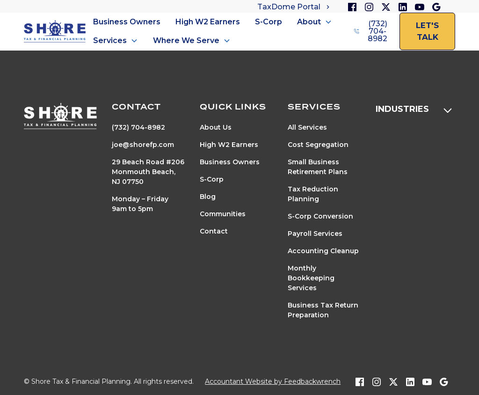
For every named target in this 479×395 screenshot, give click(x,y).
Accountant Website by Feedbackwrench (273, 381)
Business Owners (126, 21)
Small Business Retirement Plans (318, 167)
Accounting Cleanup (323, 251)
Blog (208, 196)
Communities (223, 214)
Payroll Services (315, 233)
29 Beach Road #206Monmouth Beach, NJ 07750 (148, 172)
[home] (55, 31)
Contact (214, 231)
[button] (315, 22)
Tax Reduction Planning (313, 194)
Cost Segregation (318, 144)
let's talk (427, 31)
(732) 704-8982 (138, 127)
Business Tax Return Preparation (323, 310)
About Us (216, 127)
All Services (307, 127)
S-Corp (268, 21)
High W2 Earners (207, 21)
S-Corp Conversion (320, 216)
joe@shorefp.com (143, 144)
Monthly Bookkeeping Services (311, 278)
